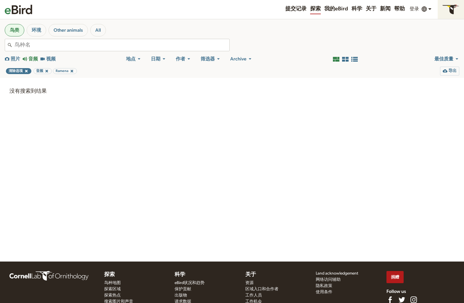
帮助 (399, 9)
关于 (371, 9)
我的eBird (336, 9)
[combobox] (121, 45)
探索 (315, 9)
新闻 (385, 9)
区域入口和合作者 (261, 289)
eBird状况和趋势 (189, 283)
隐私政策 (324, 286)
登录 (414, 9)
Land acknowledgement (337, 273)
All (98, 30)
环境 (36, 30)
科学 (357, 9)
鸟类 (14, 30)
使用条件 (324, 292)
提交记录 (296, 9)
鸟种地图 (112, 283)
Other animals (68, 30)
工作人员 (253, 295)
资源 (249, 283)
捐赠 (395, 277)
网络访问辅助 (328, 280)
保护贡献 (183, 289)
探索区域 (112, 289)
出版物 (181, 295)
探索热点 (112, 295)
